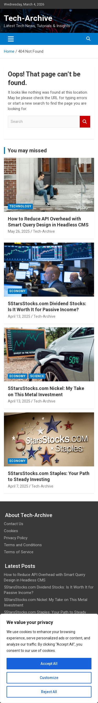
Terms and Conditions (23, 545)
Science (37, 376)
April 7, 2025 (18, 486)
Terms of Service (18, 552)
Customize (49, 678)
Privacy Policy (15, 538)
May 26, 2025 (19, 231)
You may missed (27, 150)
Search (85, 122)
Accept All (49, 664)
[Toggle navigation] (11, 39)
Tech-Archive (28, 18)
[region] (49, 658)
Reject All (49, 692)
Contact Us (13, 523)
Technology (20, 206)
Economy (17, 291)
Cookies (11, 530)
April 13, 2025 (19, 316)
